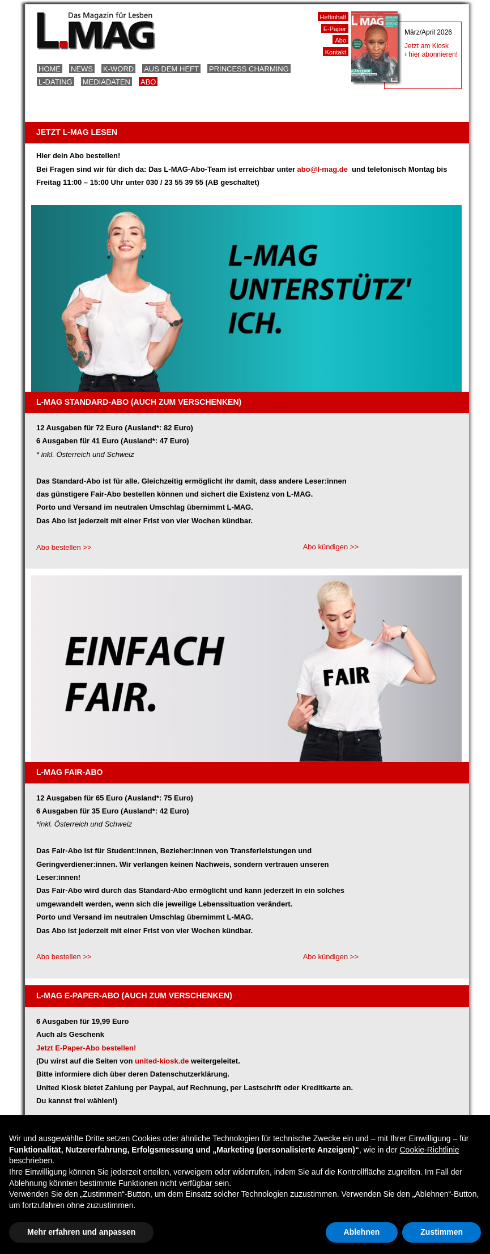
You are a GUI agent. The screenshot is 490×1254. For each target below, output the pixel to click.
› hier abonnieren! (431, 54)
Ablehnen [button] (362, 1231)
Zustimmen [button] (441, 1231)
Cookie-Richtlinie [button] (429, 1149)
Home (50, 69)
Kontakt (335, 52)
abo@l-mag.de (323, 169)
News (82, 69)
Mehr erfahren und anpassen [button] (81, 1231)
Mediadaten (106, 82)
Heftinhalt (333, 17)
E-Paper (334, 29)
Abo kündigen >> (331, 547)
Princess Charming (249, 69)
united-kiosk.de (162, 1061)
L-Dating (56, 82)
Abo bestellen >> (64, 547)
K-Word (118, 69)
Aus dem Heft (171, 69)
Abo (148, 82)
